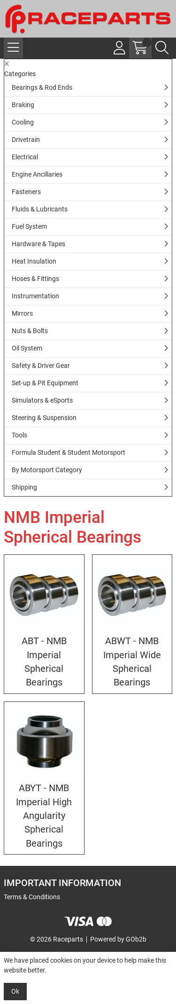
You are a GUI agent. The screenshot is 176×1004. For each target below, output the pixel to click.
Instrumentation (35, 296)
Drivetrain (26, 139)
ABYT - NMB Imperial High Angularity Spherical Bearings (44, 816)
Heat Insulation (34, 261)
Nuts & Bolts (30, 331)
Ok (15, 991)
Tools (19, 435)
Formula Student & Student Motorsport (68, 452)
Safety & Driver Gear (41, 365)
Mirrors (22, 313)
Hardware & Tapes (38, 244)
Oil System (27, 348)
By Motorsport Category (47, 470)
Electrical (25, 157)
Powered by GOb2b (118, 939)
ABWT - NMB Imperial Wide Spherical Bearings (132, 662)
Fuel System (29, 226)
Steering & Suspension (44, 417)
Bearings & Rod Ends (42, 87)
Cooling (23, 122)
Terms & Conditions (32, 897)
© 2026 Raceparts (56, 939)
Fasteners (26, 191)
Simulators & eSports (42, 400)
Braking (23, 105)
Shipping (24, 487)
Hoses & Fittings (35, 278)
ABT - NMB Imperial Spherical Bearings (44, 662)
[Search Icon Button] (162, 48)
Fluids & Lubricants (40, 209)
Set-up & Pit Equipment (45, 383)
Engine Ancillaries (37, 174)
